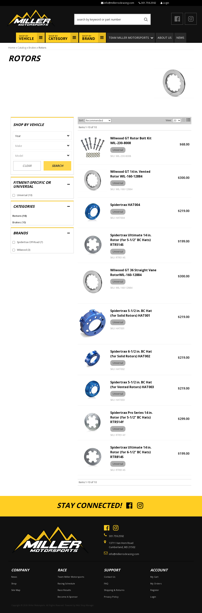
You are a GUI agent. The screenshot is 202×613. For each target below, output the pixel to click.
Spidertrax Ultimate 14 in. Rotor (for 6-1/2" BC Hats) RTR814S (130, 452)
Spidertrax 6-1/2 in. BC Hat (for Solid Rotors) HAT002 (131, 353)
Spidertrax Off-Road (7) (30, 242)
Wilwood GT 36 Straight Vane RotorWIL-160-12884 (133, 272)
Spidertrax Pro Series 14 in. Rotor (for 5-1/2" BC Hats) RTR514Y (131, 417)
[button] (112, 19)
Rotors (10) (19, 216)
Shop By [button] (26, 37)
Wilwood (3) (23, 250)
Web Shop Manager (85, 605)
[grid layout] (184, 120)
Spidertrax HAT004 (125, 205)
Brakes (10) (19, 222)
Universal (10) (24, 195)
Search (57, 166)
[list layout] (188, 120)
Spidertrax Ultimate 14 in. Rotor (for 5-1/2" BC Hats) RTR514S (130, 240)
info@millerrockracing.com (119, 3)
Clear (27, 166)
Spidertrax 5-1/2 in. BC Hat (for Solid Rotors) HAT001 (131, 313)
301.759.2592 (148, 3)
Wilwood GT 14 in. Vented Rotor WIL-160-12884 (130, 173)
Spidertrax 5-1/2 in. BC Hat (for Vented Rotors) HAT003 (132, 384)
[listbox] (42, 135)
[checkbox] (13, 195)
